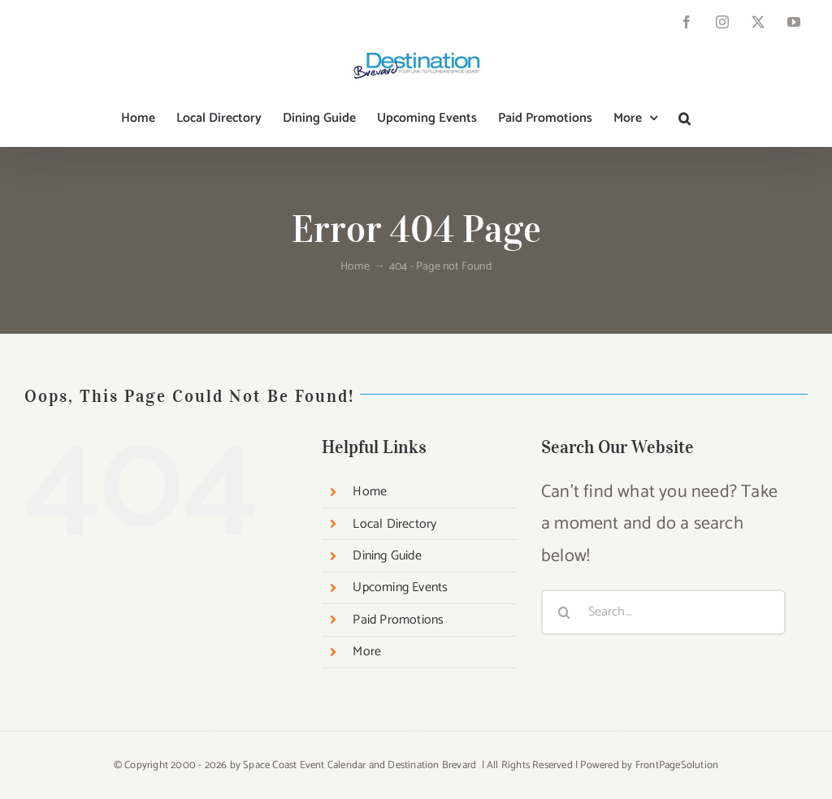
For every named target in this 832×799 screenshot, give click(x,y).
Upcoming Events (400, 587)
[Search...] (663, 612)
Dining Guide (387, 556)
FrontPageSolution (676, 765)
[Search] (564, 612)
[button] (684, 118)
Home (370, 492)
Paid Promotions (398, 620)
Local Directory (394, 524)
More (367, 652)
